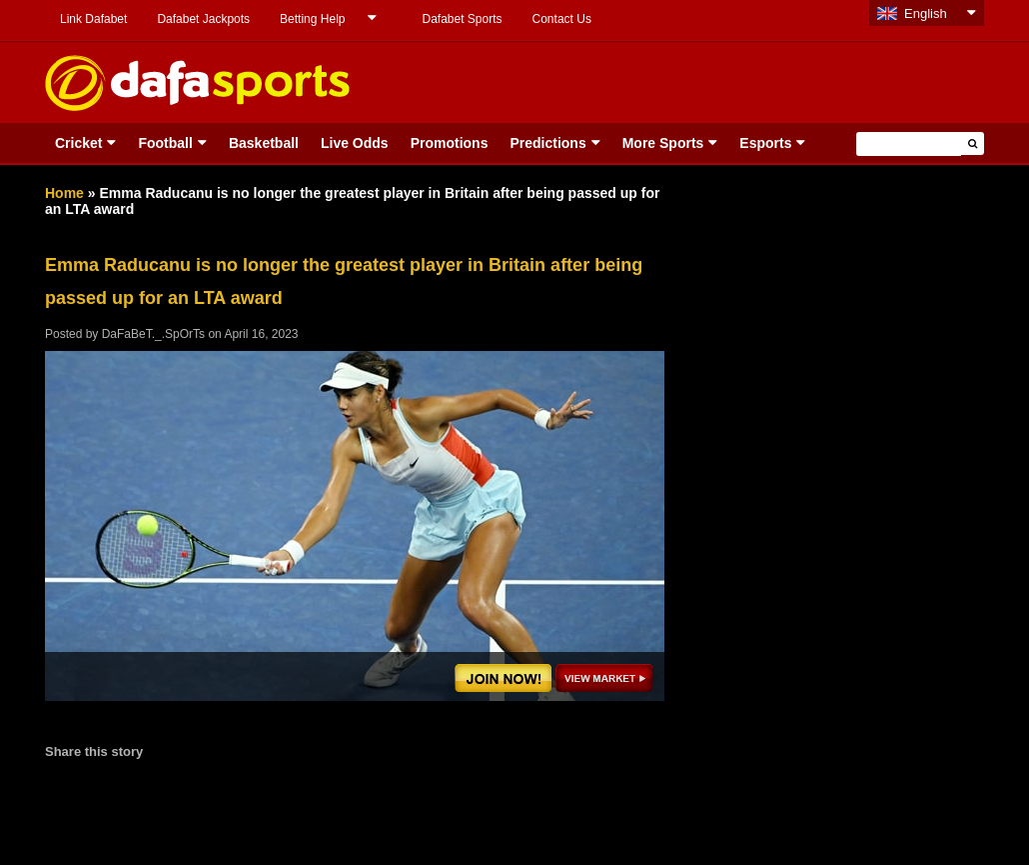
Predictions (547, 143)
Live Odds (355, 143)
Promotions (450, 143)
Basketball (264, 143)
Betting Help (312, 19)
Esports (765, 143)
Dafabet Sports (462, 19)
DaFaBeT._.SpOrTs (153, 334)
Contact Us (561, 19)
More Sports (663, 143)
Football (165, 143)
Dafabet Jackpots (203, 19)
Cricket (78, 143)
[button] (972, 143)
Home (64, 193)
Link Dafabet (93, 19)
